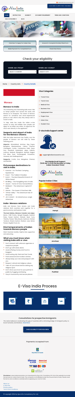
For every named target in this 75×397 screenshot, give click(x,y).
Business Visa (45, 108)
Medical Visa (45, 105)
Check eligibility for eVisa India (37, 329)
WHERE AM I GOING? (46, 68)
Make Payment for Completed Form (19, 49)
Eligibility (28, 15)
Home (6, 15)
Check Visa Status (55, 49)
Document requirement (42, 15)
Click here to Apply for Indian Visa (20, 43)
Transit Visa (45, 97)
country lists (15, 84)
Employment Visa (46, 112)
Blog (22, 19)
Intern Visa (44, 120)
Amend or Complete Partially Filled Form (55, 43)
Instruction (17, 15)
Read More (26, 323)
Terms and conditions (62, 15)
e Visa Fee (6, 385)
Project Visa (45, 116)
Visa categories (11, 19)
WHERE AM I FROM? (15, 68)
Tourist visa (45, 101)
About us (6, 384)
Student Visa (45, 124)
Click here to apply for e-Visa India (60, 6)
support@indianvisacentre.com (66, 2)
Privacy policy (7, 387)
